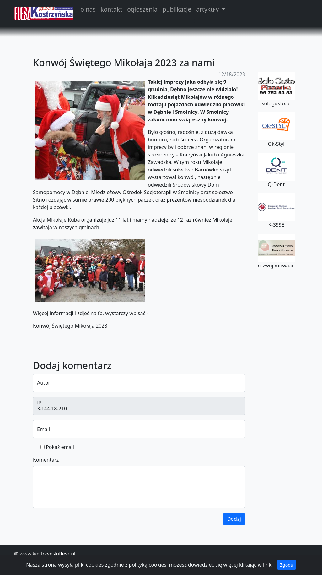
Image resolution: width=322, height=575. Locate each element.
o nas (87, 9)
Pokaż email (60, 447)
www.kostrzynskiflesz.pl (47, 553)
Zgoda (286, 565)
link (267, 564)
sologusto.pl (276, 89)
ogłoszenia (142, 9)
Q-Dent (276, 170)
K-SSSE (276, 210)
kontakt (111, 9)
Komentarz (46, 459)
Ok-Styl (276, 129)
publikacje (177, 9)
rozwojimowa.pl (276, 251)
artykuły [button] (208, 9)
